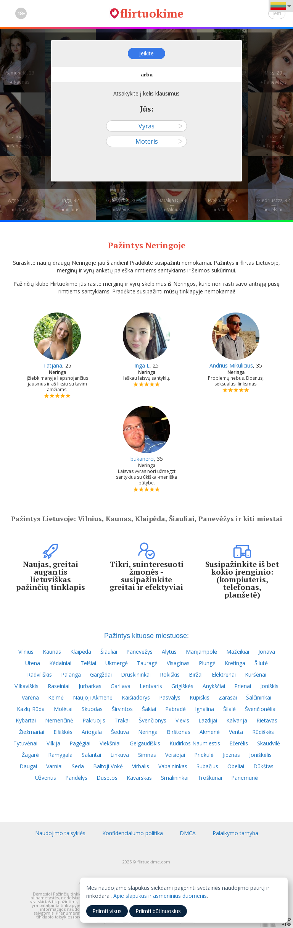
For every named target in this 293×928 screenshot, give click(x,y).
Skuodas (92, 709)
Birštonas (178, 731)
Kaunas (52, 651)
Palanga (71, 674)
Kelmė (56, 697)
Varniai (54, 766)
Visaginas (178, 663)
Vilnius (26, 651)
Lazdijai (207, 720)
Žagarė (30, 754)
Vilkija (53, 743)
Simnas (147, 754)
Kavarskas (139, 777)
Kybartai (26, 720)
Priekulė (204, 754)
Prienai (242, 686)
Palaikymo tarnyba (235, 833)
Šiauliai (108, 651)
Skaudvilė (268, 743)
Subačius (207, 766)
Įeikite (146, 53)
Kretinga (235, 663)
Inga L (142, 365)
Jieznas (231, 754)
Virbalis (140, 766)
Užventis (45, 777)
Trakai (122, 720)
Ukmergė (116, 663)
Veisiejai (175, 754)
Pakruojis (93, 720)
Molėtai (63, 709)
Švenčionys (152, 720)
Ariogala (92, 731)
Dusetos (107, 777)
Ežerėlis (238, 743)
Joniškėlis (260, 754)
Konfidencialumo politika (132, 833)
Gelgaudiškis (145, 743)
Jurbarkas (90, 686)
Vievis (182, 720)
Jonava (266, 651)
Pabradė (175, 709)
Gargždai (101, 674)
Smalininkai (174, 777)
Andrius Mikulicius (231, 365)
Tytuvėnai (25, 743)
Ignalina (204, 709)
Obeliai (235, 766)
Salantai (91, 754)
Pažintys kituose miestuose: (146, 636)
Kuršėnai (255, 674)
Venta (236, 731)
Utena (32, 663)
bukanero (142, 458)
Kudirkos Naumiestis (194, 743)
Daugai (28, 766)
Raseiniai (58, 686)
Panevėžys (139, 651)
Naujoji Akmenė (93, 697)
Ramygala (60, 754)
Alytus (169, 651)
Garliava (120, 686)
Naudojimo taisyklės (60, 833)
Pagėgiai (79, 743)
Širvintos (122, 709)
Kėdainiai (60, 663)
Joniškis (269, 686)
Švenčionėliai (261, 709)
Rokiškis (170, 674)
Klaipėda (80, 651)
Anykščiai (214, 686)
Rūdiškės (263, 731)
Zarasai (228, 697)
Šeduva (120, 731)
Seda (78, 766)
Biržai (196, 674)
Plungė (207, 663)
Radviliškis (39, 674)
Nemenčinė (59, 720)
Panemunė (244, 777)
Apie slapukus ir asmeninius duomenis (160, 895)
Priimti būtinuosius (158, 911)
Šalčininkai (258, 697)
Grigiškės (182, 686)
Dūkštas (263, 766)
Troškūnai (210, 777)
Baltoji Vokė (108, 766)
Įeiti (276, 13)
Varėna (30, 697)
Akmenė (210, 731)
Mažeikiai (237, 651)
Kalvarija (236, 720)
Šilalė (229, 709)
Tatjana (52, 365)
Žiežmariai (31, 731)
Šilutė (261, 663)
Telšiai (88, 663)
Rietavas (266, 720)
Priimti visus (107, 911)
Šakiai (149, 709)
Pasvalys (169, 697)
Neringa (148, 731)
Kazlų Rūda (31, 709)
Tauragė (147, 663)
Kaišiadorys (136, 697)
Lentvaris (151, 686)
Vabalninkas (172, 766)
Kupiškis (199, 697)
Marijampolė (201, 651)
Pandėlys (76, 777)
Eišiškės (62, 731)
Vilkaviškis (26, 686)
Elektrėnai (224, 674)
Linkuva (119, 754)
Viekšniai (110, 743)
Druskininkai (136, 674)
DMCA (188, 833)
